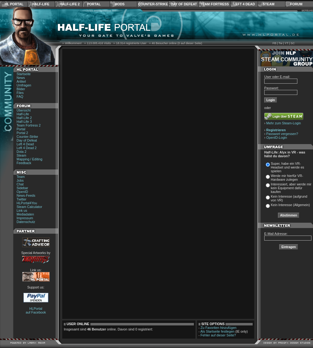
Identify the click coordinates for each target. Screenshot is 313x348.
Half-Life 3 (24, 121)
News (21, 78)
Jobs (20, 180)
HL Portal (14, 4)
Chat (20, 184)
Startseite (24, 74)
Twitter (21, 199)
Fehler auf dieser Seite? (218, 335)
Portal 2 (22, 133)
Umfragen (24, 85)
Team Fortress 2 (29, 125)
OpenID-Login (276, 137)
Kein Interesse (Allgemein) (290, 205)
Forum (296, 4)
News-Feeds (26, 195)
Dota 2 (21, 151)
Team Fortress (214, 4)
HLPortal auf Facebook (36, 310)
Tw (280, 43)
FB (274, 43)
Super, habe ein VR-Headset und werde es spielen (287, 167)
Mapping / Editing (29, 159)
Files (20, 93)
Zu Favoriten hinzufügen (218, 328)
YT (286, 43)
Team (21, 177)
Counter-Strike (153, 4)
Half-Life (40, 4)
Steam (268, 4)
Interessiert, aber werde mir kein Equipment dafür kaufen (291, 188)
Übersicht (24, 110)
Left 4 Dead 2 (27, 148)
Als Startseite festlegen (217, 331)
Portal (94, 4)
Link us (22, 210)
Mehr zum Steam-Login (283, 123)
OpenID (22, 192)
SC (293, 43)
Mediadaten (25, 214)
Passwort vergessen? (282, 134)
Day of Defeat (184, 4)
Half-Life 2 (70, 4)
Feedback (24, 163)
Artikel (21, 81)
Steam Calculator (29, 207)
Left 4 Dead (244, 4)
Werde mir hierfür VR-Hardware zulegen (287, 177)
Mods (120, 4)
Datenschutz (26, 222)
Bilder (21, 89)
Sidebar (22, 188)
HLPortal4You (27, 203)
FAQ (20, 96)
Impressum (25, 218)
